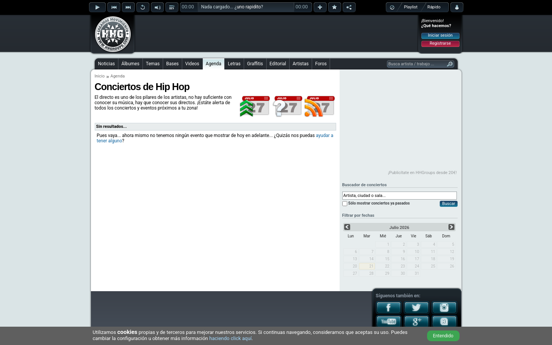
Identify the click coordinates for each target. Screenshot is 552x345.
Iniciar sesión (440, 35)
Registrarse (440, 43)
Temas (153, 63)
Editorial (278, 63)
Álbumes (130, 63)
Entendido (443, 336)
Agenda (214, 63)
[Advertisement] (277, 33)
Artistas (301, 63)
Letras (234, 63)
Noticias (106, 63)
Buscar (448, 203)
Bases (172, 63)
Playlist (411, 7)
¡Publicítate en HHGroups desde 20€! (422, 172)
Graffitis (255, 63)
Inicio (100, 76)
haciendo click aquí (230, 338)
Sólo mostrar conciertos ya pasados (379, 203)
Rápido (433, 7)
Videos (192, 63)
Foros (321, 63)
